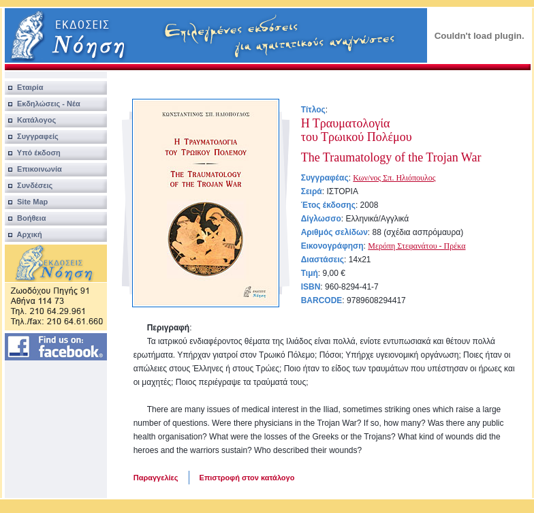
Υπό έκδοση (33, 153)
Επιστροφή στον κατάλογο (247, 477)
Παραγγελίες (156, 477)
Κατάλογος (30, 120)
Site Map (26, 202)
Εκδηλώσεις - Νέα (42, 103)
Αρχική (23, 234)
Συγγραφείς (32, 136)
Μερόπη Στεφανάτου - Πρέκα (416, 246)
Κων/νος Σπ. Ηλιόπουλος (394, 178)
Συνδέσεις (29, 185)
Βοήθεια (25, 218)
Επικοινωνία (33, 169)
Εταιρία (24, 87)
